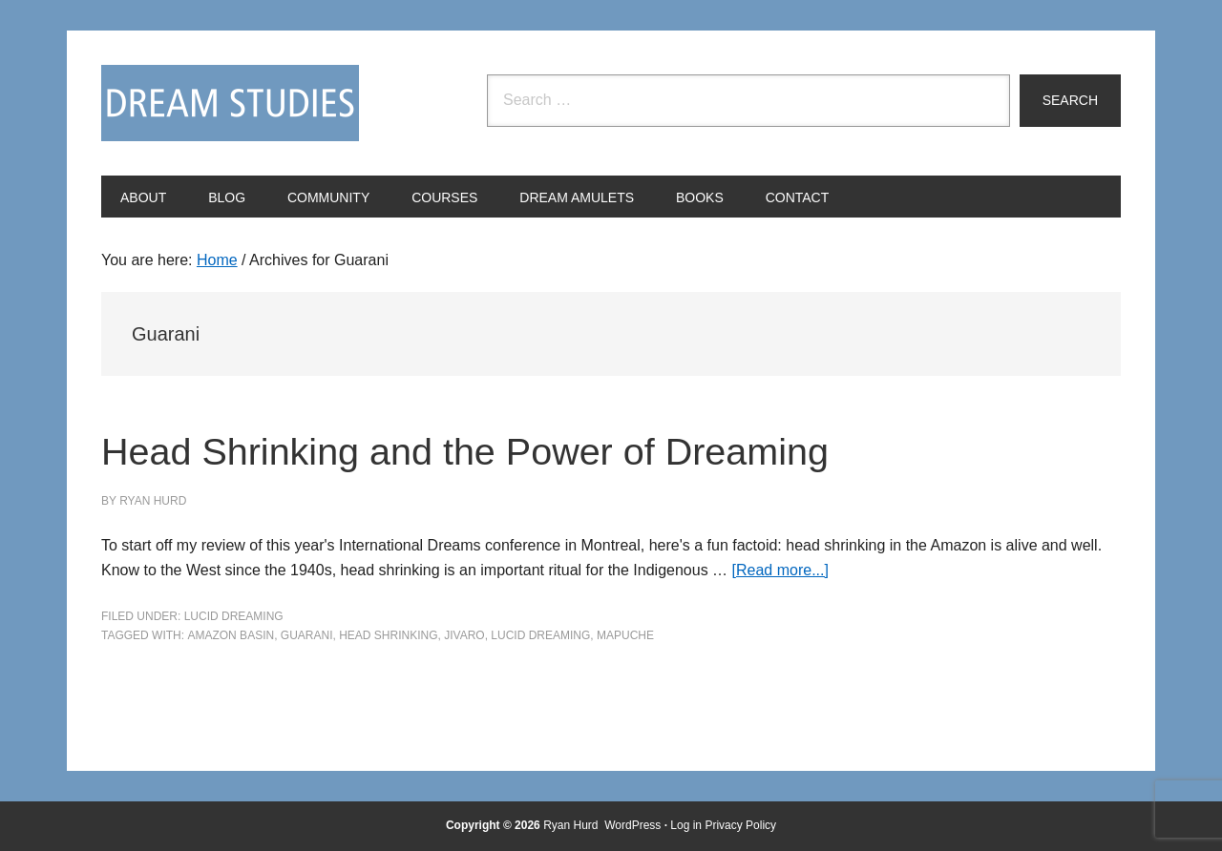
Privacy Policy (740, 825)
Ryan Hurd (572, 825)
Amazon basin (230, 635)
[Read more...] (780, 570)
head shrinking (388, 635)
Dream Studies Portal (230, 103)
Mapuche (625, 635)
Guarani (307, 635)
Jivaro (464, 635)
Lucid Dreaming (234, 616)
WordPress (632, 825)
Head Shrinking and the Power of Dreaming (543, 449)
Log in (686, 825)
